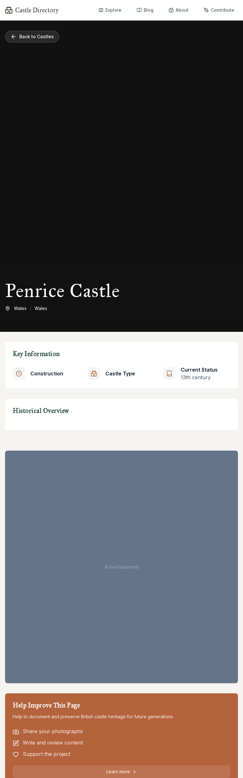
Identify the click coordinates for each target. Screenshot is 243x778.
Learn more (121, 771)
